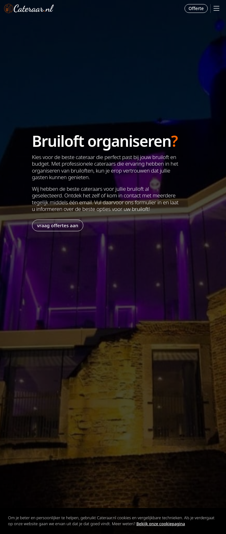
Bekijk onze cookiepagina (160, 523)
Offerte (196, 8)
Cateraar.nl (29, 8)
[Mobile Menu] (216, 8)
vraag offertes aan (57, 225)
